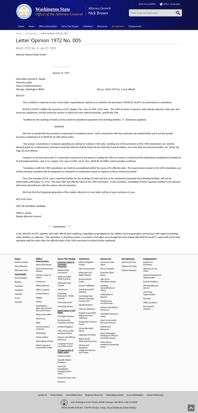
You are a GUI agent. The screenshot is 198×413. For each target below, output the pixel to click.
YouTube (18, 302)
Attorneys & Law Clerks (150, 270)
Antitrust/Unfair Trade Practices (64, 278)
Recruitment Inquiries (148, 307)
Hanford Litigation (65, 327)
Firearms (61, 382)
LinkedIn (18, 294)
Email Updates (21, 278)
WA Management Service (150, 287)
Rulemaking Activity (44, 341)
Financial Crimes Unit (67, 378)
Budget (39, 298)
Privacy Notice (42, 337)
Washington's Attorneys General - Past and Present (44, 308)
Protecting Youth (65, 302)
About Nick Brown (44, 265)
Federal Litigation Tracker (86, 263)
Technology (41, 333)
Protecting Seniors (65, 306)
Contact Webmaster (155, 395)
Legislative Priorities (87, 335)
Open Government (87, 269)
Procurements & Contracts (43, 328)
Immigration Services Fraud (88, 323)
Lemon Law (62, 289)
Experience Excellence (148, 263)
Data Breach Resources (106, 328)
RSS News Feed (21, 270)
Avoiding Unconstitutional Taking (108, 288)
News (31, 26)
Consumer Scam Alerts (107, 263)
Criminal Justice (64, 356)
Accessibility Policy (74, 395)
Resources (102, 26)
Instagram (19, 290)
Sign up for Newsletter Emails (108, 280)
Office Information (48, 26)
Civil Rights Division (66, 316)
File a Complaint (107, 269)
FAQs (38, 323)
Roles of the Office (44, 314)
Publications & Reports (107, 295)
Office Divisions (42, 286)
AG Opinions (118, 26)
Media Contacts (21, 262)
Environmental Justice (85, 280)
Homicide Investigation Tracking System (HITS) (64, 370)
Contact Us (40, 282)
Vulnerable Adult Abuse (86, 329)
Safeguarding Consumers (63, 271)
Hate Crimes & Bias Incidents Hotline (66, 332)
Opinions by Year (129, 262)
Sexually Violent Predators (64, 361)
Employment (135, 26)
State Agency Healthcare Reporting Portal (110, 344)
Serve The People (70, 26)
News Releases (21, 266)
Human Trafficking (86, 286)
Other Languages (170, 3)
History (39, 302)
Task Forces (41, 319)
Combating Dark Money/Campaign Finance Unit (86, 298)
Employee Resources (94, 395)
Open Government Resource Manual (109, 321)
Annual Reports (42, 294)
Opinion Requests (129, 270)
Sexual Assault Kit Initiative (86, 290)
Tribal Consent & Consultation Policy (44, 346)
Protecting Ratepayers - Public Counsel (66, 296)
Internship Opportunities (149, 293)
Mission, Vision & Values (43, 276)
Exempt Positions (150, 282)
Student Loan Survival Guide (107, 302)
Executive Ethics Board (107, 274)
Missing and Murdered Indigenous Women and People (87, 349)
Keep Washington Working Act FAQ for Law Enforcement (109, 335)
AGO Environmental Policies (44, 270)
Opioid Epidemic (86, 305)
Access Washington (135, 395)
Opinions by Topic (129, 266)
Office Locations (43, 290)
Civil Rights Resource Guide (109, 315)
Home (21, 26)
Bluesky (18, 282)
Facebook (19, 286)
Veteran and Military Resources (66, 338)
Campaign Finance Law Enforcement (65, 345)
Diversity (147, 298)
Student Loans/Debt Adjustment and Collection (87, 315)
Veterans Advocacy (87, 309)
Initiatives (88, 26)
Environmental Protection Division (66, 321)
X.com (17, 298)
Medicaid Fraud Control (64, 284)
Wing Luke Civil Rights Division (85, 274)
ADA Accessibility (147, 3)
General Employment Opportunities (152, 276)
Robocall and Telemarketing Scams (88, 340)
